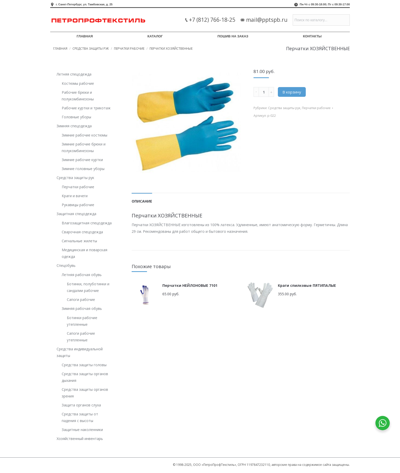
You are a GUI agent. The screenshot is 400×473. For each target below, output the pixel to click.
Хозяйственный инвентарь (80, 438)
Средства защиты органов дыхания (85, 377)
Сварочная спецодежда (82, 231)
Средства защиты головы (84, 364)
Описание (142, 201)
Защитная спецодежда (76, 213)
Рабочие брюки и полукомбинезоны (78, 95)
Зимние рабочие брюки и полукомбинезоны (84, 147)
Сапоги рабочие (81, 299)
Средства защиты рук (90, 48)
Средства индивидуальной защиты (80, 352)
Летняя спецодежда (74, 74)
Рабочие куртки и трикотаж (86, 108)
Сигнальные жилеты (79, 240)
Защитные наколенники (82, 429)
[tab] (142, 199)
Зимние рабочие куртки (82, 159)
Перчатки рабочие (129, 48)
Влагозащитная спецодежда (87, 222)
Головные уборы (76, 116)
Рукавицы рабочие (78, 204)
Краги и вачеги (75, 195)
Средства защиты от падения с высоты (80, 417)
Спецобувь (66, 265)
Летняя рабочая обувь (82, 274)
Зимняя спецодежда (74, 125)
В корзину (291, 91)
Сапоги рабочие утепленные (81, 336)
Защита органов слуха (81, 405)
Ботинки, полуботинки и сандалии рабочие (88, 287)
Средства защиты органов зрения (85, 392)
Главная (60, 48)
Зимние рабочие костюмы (84, 135)
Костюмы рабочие (78, 83)
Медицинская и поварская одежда (84, 253)
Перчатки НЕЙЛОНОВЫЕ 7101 (189, 285)
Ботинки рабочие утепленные (82, 321)
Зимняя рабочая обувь (82, 308)
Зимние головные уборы (83, 168)
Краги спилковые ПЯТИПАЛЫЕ (307, 285)
